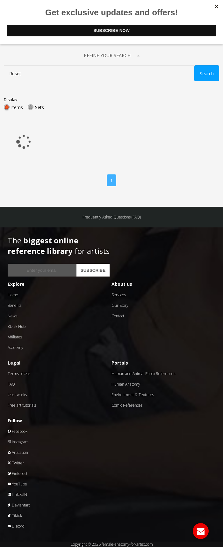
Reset (15, 73)
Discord (16, 526)
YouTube (17, 484)
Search (207, 73)
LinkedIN (17, 494)
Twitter (16, 463)
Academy (15, 347)
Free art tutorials (22, 405)
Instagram (18, 442)
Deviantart (19, 505)
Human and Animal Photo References (143, 373)
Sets (39, 107)
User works (17, 394)
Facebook (17, 431)
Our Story (120, 305)
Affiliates (15, 337)
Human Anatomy (126, 384)
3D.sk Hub (16, 326)
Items (17, 107)
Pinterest (17, 473)
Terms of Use (19, 373)
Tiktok (15, 515)
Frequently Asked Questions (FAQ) (112, 217)
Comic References (127, 405)
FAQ (11, 384)
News (12, 316)
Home (13, 295)
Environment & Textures (133, 394)
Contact (118, 316)
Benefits (14, 305)
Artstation (18, 452)
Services (119, 295)
